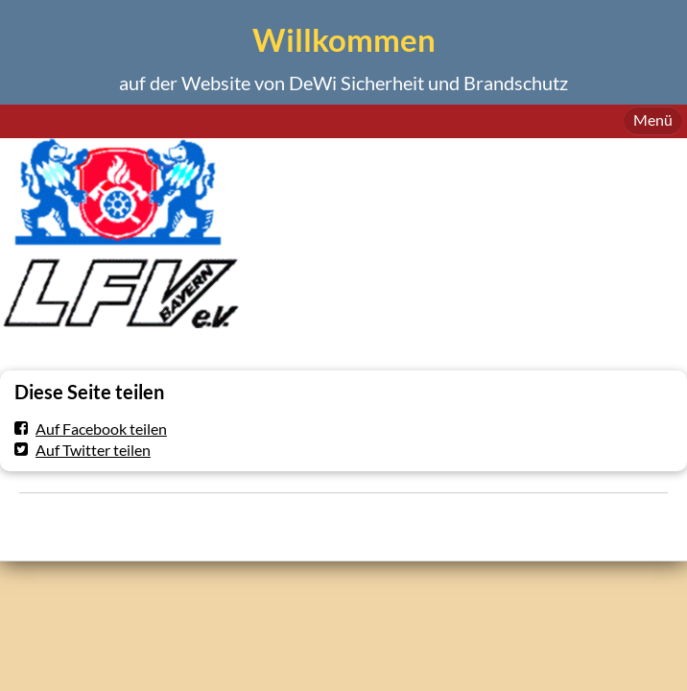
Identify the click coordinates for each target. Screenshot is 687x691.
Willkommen (344, 40)
